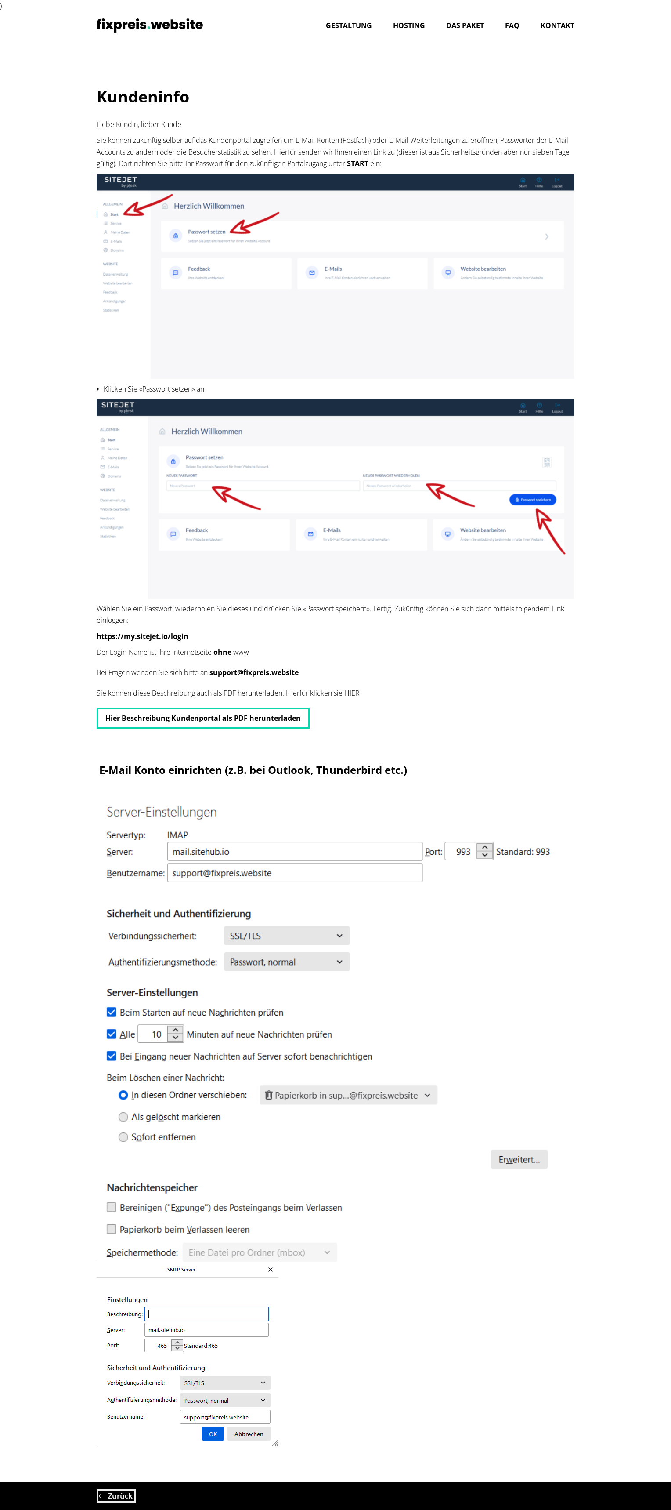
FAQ (512, 25)
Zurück (116, 1496)
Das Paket (465, 25)
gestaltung (349, 25)
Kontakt (557, 25)
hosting (409, 25)
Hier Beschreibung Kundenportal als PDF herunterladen (203, 718)
